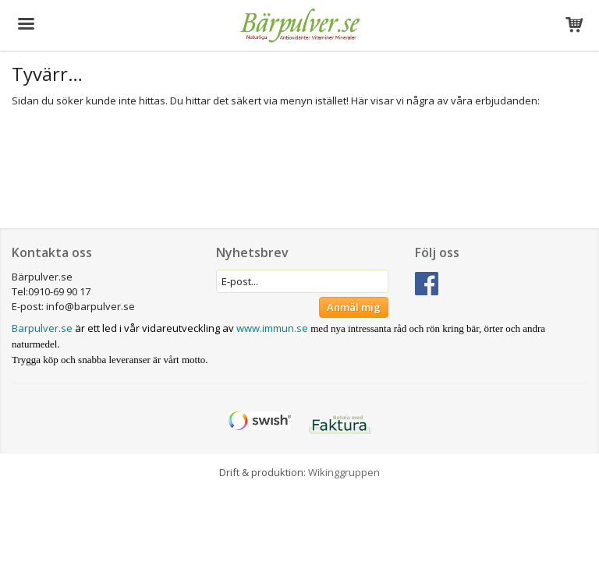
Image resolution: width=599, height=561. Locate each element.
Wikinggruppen (344, 472)
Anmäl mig (354, 307)
